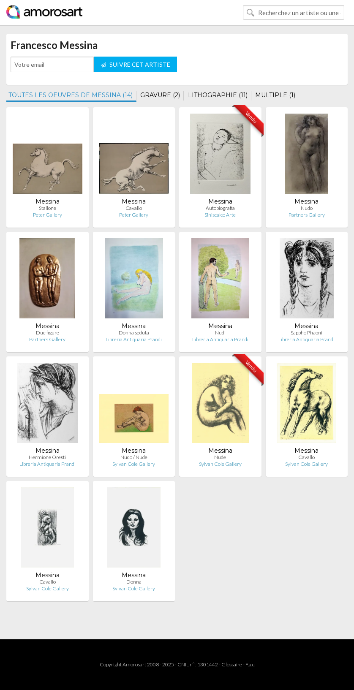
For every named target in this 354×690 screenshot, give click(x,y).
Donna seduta (134, 332)
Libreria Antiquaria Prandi (134, 339)
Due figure (47, 332)
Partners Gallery (307, 215)
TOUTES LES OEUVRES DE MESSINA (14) (70, 95)
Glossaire (231, 664)
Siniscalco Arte (220, 215)
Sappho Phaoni (306, 332)
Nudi (220, 332)
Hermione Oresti (47, 457)
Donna (134, 582)
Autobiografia (220, 208)
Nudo (307, 208)
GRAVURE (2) (160, 95)
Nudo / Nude (133, 457)
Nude (220, 457)
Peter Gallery (47, 215)
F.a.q (250, 664)
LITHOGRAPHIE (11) (218, 95)
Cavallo (133, 208)
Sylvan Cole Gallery (133, 464)
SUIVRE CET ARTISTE (135, 64)
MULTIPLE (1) (275, 95)
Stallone (47, 208)
